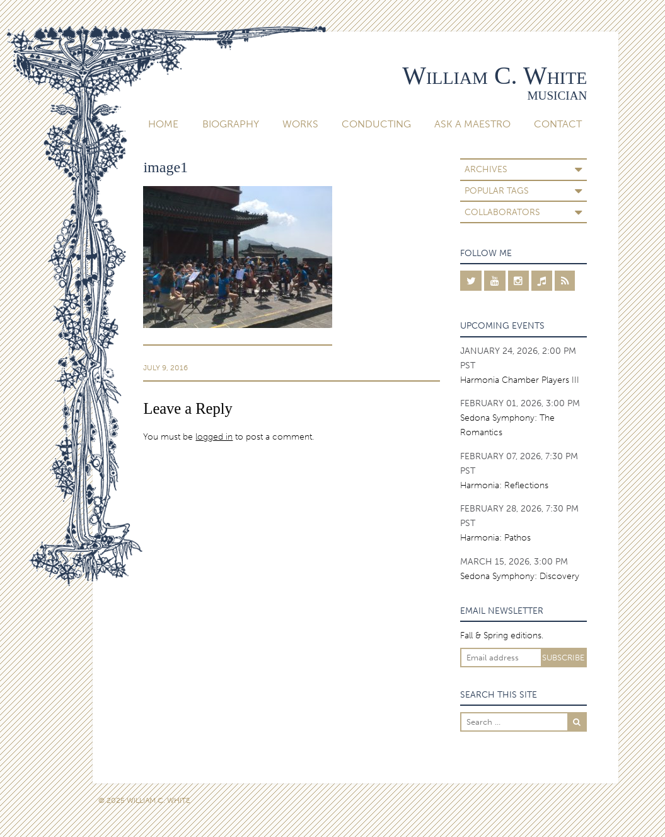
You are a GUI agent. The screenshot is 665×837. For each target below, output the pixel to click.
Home (163, 124)
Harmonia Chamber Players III (519, 379)
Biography (230, 124)
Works (300, 124)
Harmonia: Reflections (504, 485)
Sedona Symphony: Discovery (519, 576)
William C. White (494, 75)
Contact (558, 124)
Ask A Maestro (472, 124)
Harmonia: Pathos (495, 537)
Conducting (376, 124)
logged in (214, 436)
